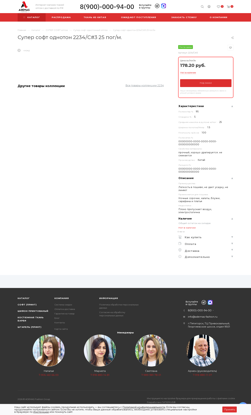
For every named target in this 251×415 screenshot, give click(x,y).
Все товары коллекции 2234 (144, 85)
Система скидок (63, 304)
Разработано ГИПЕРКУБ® (161, 402)
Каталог (24, 298)
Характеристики (191, 106)
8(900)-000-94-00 (107, 7)
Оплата (190, 244)
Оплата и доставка (64, 309)
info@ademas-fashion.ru (202, 316)
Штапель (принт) (29, 327)
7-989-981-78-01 (151, 374)
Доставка (191, 250)
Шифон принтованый (33, 311)
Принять (229, 409)
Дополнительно (197, 257)
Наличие (185, 218)
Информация (108, 298)
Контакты (59, 322)
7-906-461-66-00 (49, 374)
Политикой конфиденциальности (143, 407)
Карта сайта (61, 329)
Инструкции (41, 411)
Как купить (193, 237)
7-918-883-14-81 (99, 374)
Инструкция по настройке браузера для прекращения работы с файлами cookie (191, 398)
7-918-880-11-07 (202, 374)
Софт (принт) (27, 304)
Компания (61, 298)
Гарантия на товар (64, 313)
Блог (57, 318)
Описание (186, 178)
